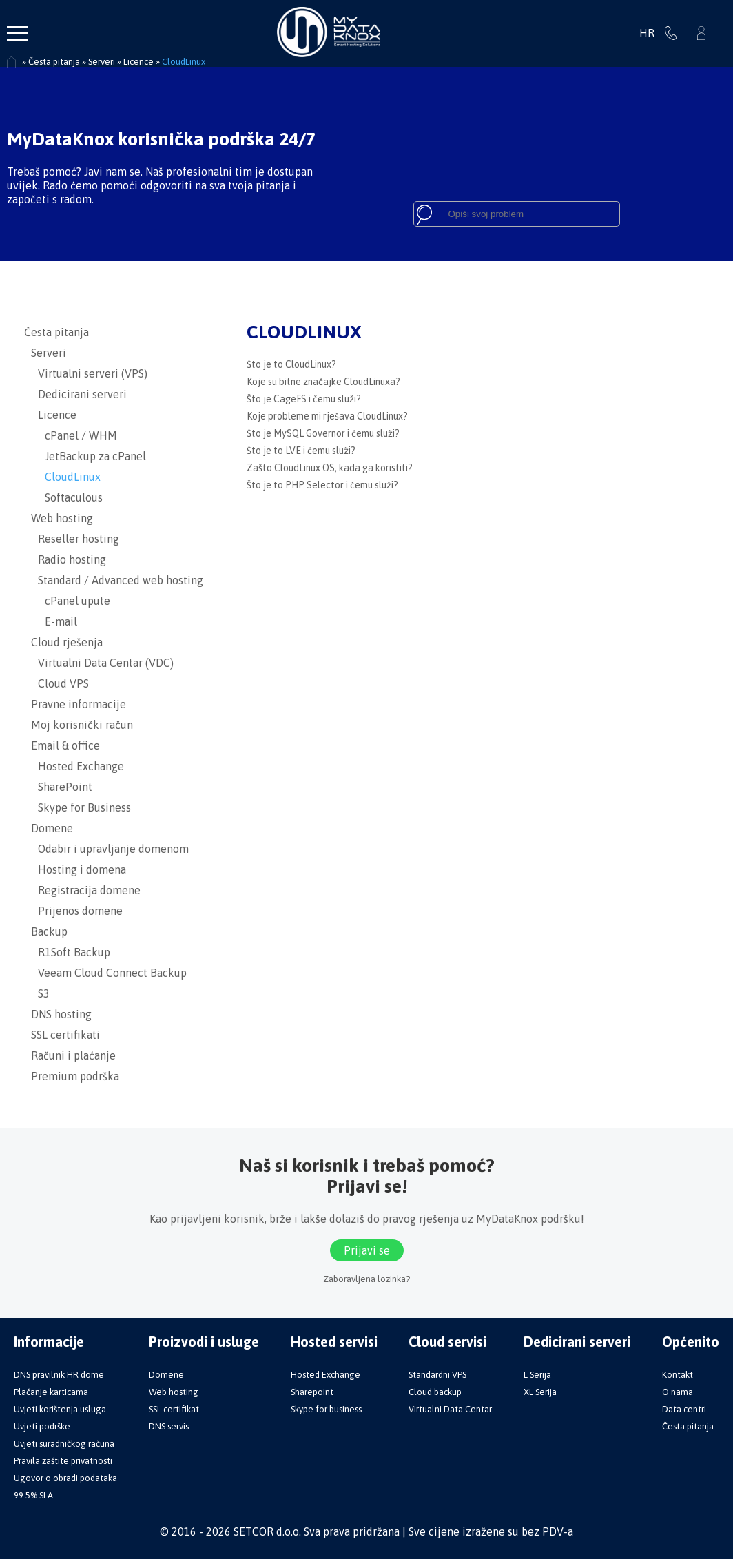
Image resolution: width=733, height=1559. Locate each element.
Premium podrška (71, 1076)
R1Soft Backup (67, 952)
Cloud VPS (56, 683)
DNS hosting (58, 1014)
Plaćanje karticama (51, 1392)
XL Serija (540, 1392)
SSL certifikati (62, 1035)
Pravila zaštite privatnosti (63, 1461)
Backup (46, 931)
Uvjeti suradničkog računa (64, 1443)
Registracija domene (82, 890)
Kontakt (677, 1375)
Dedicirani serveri (75, 394)
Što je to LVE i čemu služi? (301, 450)
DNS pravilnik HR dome (59, 1375)
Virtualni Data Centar (450, 1409)
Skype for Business (77, 807)
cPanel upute (67, 601)
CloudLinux (62, 477)
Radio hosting (65, 559)
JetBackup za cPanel (85, 456)
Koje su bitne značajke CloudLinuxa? (323, 381)
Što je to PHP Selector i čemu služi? (322, 485)
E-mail (50, 621)
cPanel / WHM (70, 435)
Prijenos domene (73, 911)
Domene (48, 828)
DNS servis (169, 1426)
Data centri (684, 1409)
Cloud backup (435, 1392)
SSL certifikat (174, 1409)
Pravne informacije (75, 704)
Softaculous (63, 497)
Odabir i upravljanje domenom (106, 849)
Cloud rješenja (63, 642)
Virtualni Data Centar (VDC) (99, 663)
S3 (37, 993)
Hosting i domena (75, 869)
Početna (12, 62)
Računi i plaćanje (70, 1055)
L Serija (537, 1375)
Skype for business (326, 1409)
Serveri (45, 353)
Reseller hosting (71, 539)
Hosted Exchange (74, 766)
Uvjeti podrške (42, 1426)
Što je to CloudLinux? (291, 364)
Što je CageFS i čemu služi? (304, 398)
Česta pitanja (56, 332)
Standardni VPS (437, 1375)
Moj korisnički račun (78, 725)
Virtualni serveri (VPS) (85, 373)
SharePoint (58, 787)
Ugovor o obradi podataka (65, 1478)
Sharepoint (312, 1392)
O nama (677, 1392)
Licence (50, 415)
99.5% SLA (33, 1495)
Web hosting (58, 518)
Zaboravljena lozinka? (366, 1279)
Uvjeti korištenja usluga (60, 1409)
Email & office (62, 745)
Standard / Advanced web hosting (113, 580)
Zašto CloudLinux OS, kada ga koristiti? (330, 467)
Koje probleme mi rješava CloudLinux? (327, 416)
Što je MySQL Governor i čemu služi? (323, 433)
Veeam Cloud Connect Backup (105, 973)
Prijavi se (701, 33)
